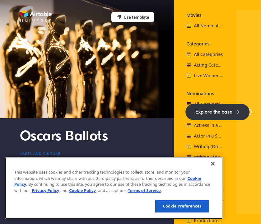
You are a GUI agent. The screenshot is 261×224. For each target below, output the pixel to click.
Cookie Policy (82, 190)
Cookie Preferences (182, 206)
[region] (114, 188)
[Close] (213, 163)
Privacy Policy (45, 190)
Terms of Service (144, 190)
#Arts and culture (40, 153)
